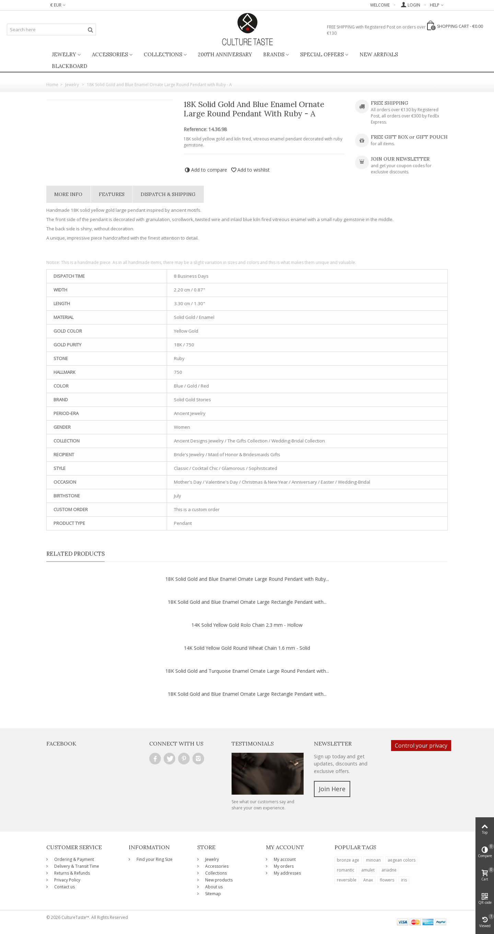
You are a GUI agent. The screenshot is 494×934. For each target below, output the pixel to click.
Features (112, 194)
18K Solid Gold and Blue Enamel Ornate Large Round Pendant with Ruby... (247, 579)
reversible (346, 880)
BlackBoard (69, 66)
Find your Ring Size (154, 859)
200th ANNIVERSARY (225, 54)
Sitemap (212, 894)
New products (218, 880)
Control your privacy (421, 745)
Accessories (110, 54)
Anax (368, 880)
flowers (387, 880)
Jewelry (64, 54)
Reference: (195, 129)
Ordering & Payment (73, 859)
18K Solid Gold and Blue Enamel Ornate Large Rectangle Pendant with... (247, 602)
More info (68, 194)
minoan (373, 860)
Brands (273, 54)
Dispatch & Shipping (168, 194)
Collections (163, 54)
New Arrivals (379, 54)
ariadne (389, 870)
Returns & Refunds (71, 873)
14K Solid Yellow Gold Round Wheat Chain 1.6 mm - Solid (247, 648)
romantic (345, 870)
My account (284, 859)
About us (213, 887)
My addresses (287, 873)
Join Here (332, 789)
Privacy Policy (66, 880)
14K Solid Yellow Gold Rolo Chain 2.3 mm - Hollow (247, 625)
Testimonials (253, 743)
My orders (283, 866)
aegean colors (401, 860)
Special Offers (322, 54)
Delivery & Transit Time (76, 866)
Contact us (64, 887)
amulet (368, 870)
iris (404, 880)
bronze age (348, 860)
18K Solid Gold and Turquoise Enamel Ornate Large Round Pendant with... (247, 671)
